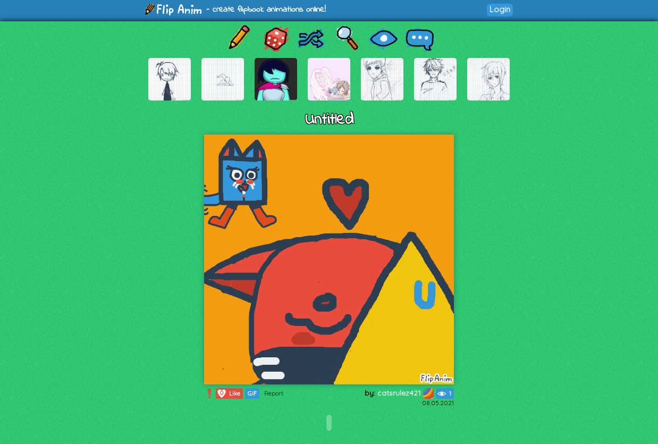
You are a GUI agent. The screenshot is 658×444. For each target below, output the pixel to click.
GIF (252, 393)
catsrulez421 (405, 393)
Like (228, 393)
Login (500, 9)
